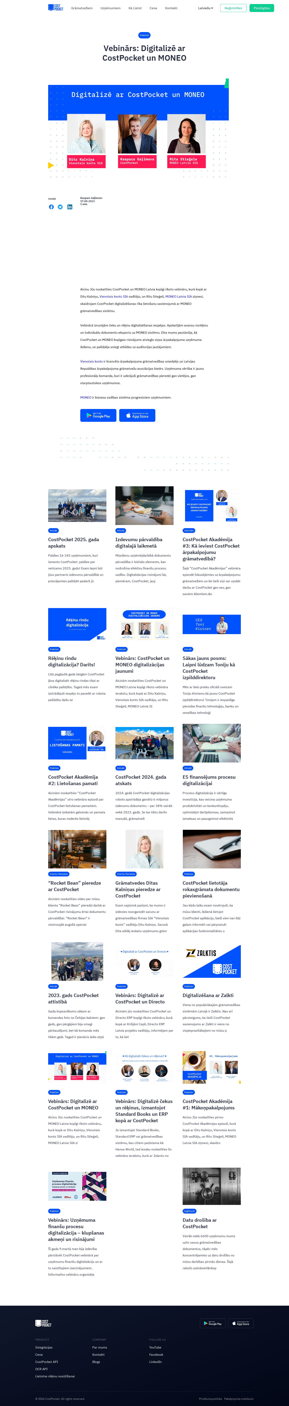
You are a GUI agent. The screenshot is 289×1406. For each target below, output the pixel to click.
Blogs (96, 1362)
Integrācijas (44, 1347)
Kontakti (171, 8)
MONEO (85, 397)
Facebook (156, 1355)
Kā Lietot (135, 8)
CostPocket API (46, 1362)
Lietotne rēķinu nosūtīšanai (55, 1376)
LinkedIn (155, 1362)
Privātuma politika (210, 1399)
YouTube (155, 1347)
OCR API (41, 1369)
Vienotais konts (91, 361)
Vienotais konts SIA (114, 296)
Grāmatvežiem (82, 8)
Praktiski (144, 35)
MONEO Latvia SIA (178, 296)
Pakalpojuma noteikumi (239, 1399)
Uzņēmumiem (111, 8)
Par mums (99, 1347)
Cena (153, 8)
